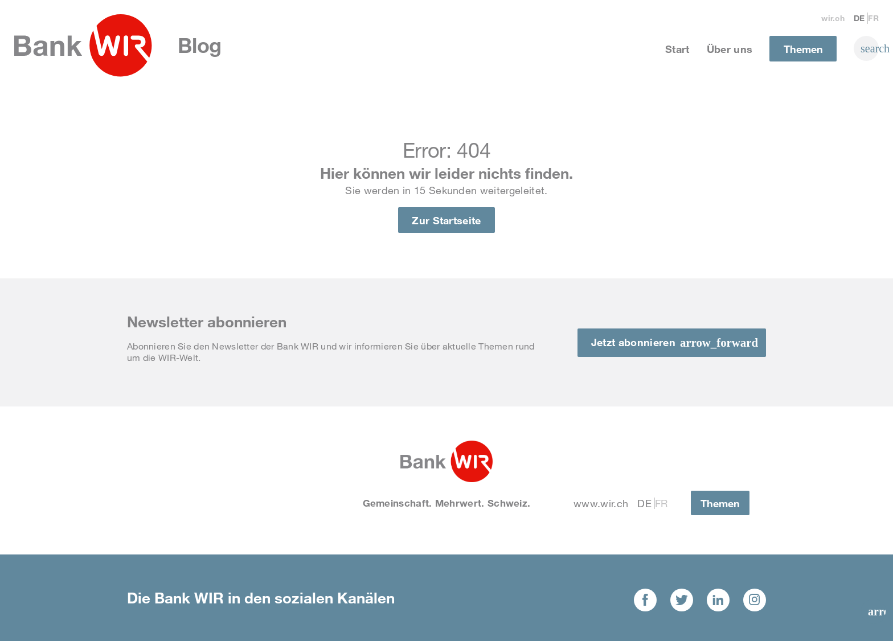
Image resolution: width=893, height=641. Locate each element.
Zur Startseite (446, 220)
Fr (873, 18)
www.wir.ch (601, 503)
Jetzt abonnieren (633, 342)
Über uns (730, 49)
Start (677, 49)
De (859, 18)
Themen (803, 49)
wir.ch (833, 18)
